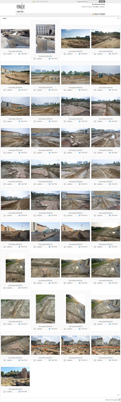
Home (4, 18)
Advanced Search (99, 4)
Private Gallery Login (41, 1)
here (96, 7)
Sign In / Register (100, 14)
